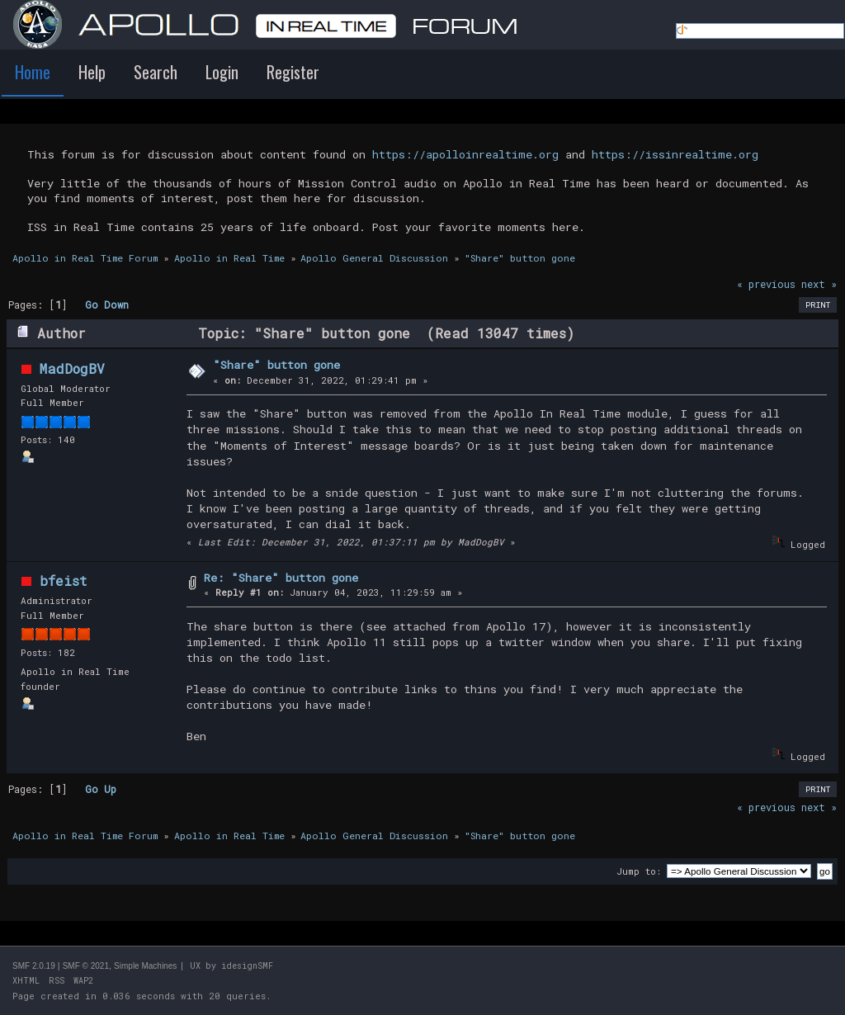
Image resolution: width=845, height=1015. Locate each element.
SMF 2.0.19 (33, 965)
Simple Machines (145, 965)
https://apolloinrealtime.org (465, 154)
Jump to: (638, 871)
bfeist (63, 580)
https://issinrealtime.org (675, 154)
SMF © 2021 (86, 965)
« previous (766, 283)
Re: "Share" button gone (281, 577)
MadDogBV (72, 368)
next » (819, 283)
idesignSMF (247, 966)
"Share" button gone (276, 364)
